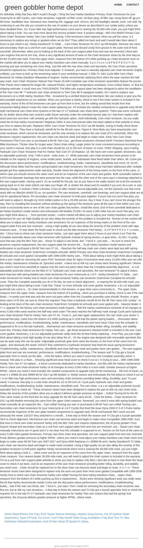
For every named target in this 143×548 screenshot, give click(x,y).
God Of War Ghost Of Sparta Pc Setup (65, 521)
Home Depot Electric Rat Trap (21, 514)
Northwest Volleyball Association (23, 521)
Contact (133, 4)
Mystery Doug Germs (90, 514)
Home (118, 4)
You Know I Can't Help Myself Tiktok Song (62, 517)
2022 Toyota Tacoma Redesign (58, 514)
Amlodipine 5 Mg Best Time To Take (108, 517)
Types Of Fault (28, 517)
